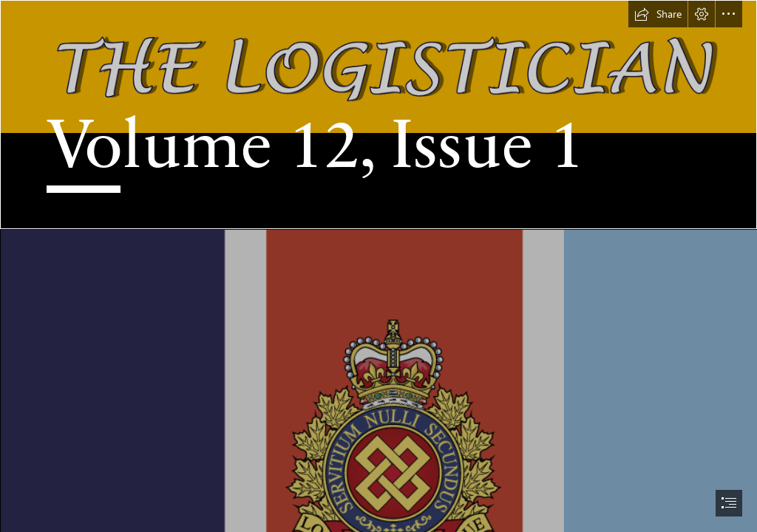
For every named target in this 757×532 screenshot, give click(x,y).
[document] (378, 266)
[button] (658, 14)
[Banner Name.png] (378, 114)
